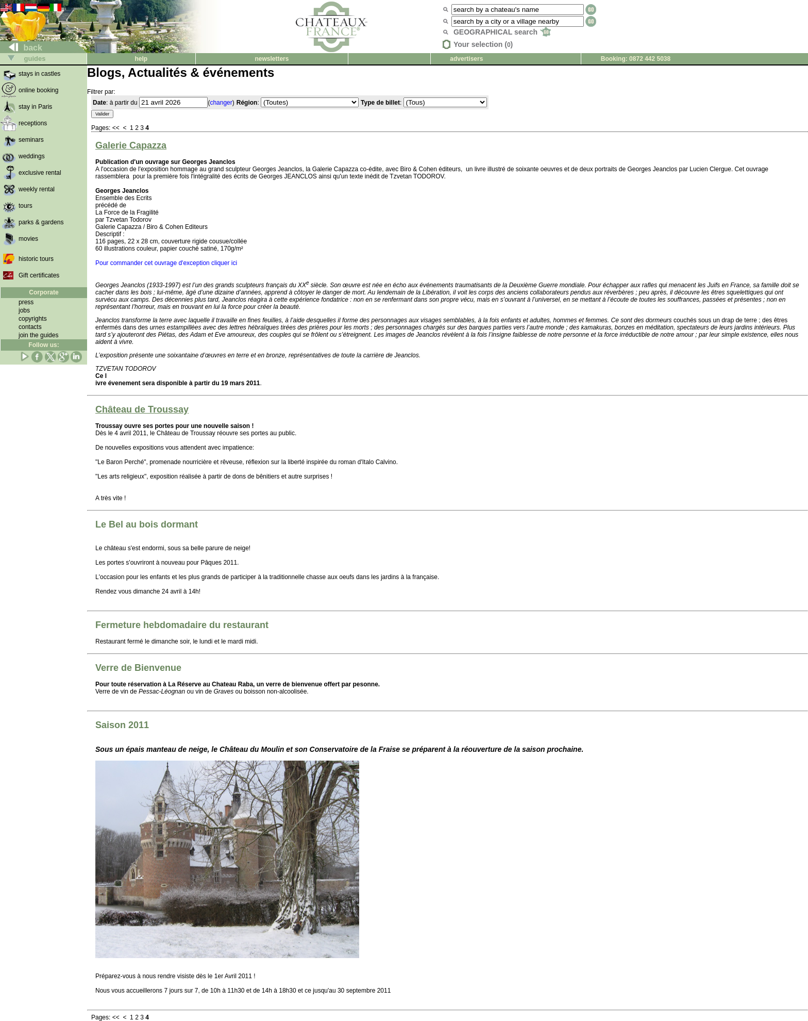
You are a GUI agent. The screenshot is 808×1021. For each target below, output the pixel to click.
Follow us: (43, 345)
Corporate (43, 292)
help (140, 58)
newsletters (272, 58)
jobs (24, 310)
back (21, 47)
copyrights (33, 318)
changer (221, 102)
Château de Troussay (142, 409)
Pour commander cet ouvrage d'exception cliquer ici (166, 263)
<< (116, 127)
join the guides (38, 335)
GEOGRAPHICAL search (502, 32)
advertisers (466, 58)
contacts (30, 327)
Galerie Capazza (130, 145)
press (26, 302)
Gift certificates (39, 275)
